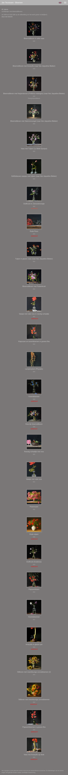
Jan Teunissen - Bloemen (12, 3)
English (60, 2)
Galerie (5, 9)
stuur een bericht (7, 17)
